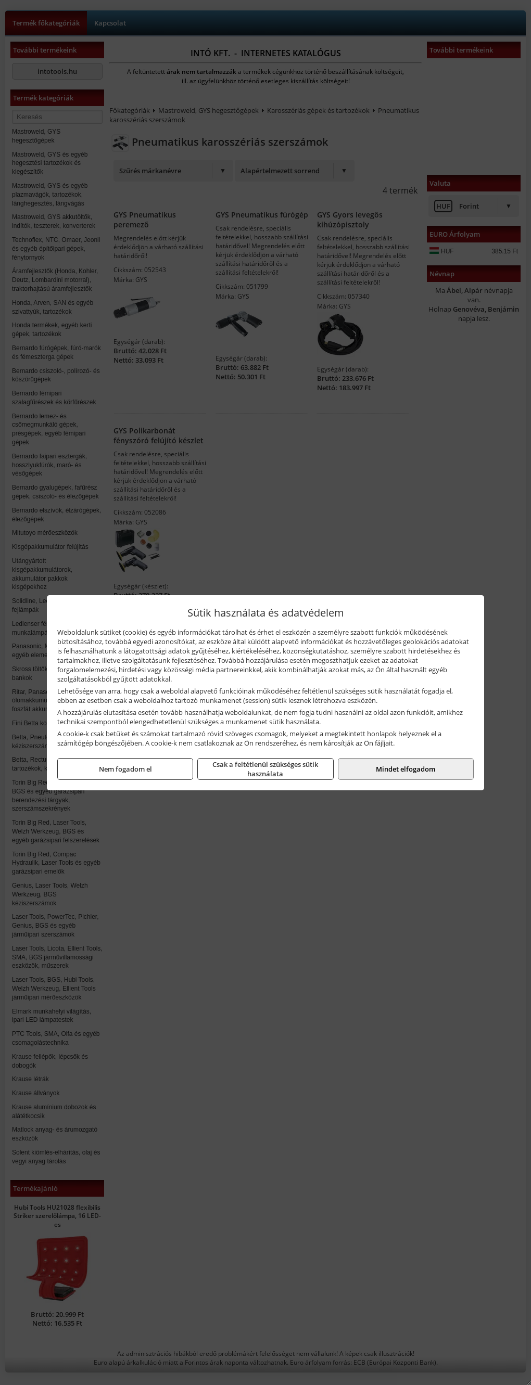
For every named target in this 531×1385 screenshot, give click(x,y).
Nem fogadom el (125, 769)
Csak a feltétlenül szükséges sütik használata (265, 769)
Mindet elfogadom (405, 769)
